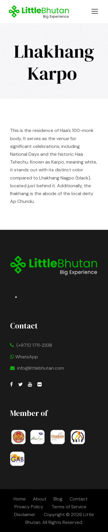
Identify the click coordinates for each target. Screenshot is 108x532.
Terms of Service (69, 507)
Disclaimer (25, 514)
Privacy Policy (28, 507)
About (39, 499)
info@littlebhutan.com (40, 368)
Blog (58, 499)
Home (20, 499)
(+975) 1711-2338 (34, 345)
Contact (79, 499)
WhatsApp (24, 357)
